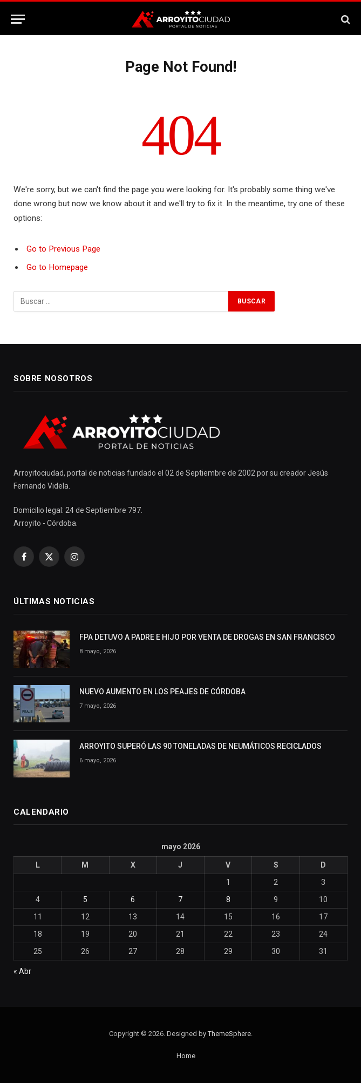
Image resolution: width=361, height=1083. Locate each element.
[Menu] (18, 19)
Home (185, 1056)
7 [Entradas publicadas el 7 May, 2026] (180, 899)
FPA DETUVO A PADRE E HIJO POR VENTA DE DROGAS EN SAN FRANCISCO (207, 637)
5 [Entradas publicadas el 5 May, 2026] (85, 899)
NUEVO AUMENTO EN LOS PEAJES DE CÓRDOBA (162, 691)
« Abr (22, 971)
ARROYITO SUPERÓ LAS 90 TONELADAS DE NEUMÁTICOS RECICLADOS (200, 746)
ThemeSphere (229, 1034)
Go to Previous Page (63, 249)
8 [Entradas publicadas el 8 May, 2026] (228, 899)
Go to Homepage (57, 267)
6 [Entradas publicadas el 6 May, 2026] (133, 899)
